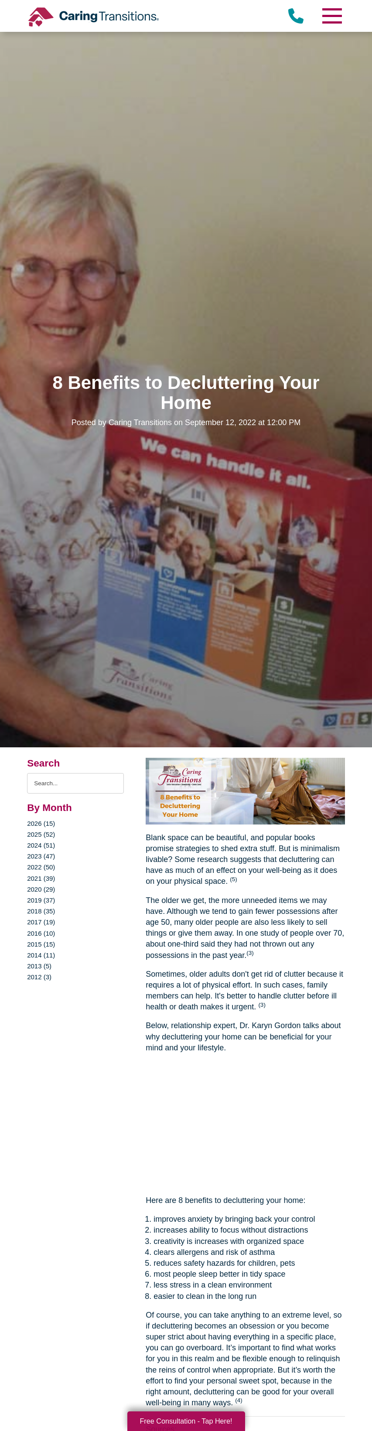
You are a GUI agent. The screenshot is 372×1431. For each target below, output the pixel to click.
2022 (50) (41, 867)
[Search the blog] (75, 783)
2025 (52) (41, 834)
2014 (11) (41, 955)
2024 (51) (41, 845)
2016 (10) (41, 933)
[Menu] (332, 16)
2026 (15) (41, 823)
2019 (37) (41, 900)
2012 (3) (39, 977)
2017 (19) (41, 922)
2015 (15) (41, 944)
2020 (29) (41, 889)
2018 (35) (41, 911)
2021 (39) (41, 878)
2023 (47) (41, 856)
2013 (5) (39, 966)
